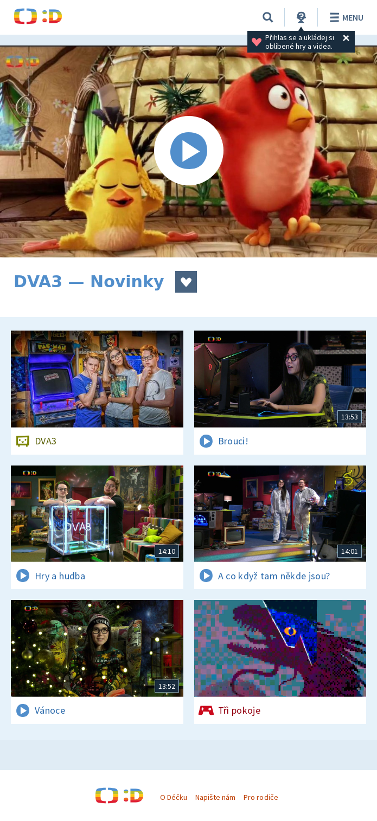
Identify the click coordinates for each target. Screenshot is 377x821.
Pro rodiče (261, 797)
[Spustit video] (188, 151)
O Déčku (173, 797)
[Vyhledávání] (268, 17)
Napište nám (215, 797)
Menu (344, 17)
